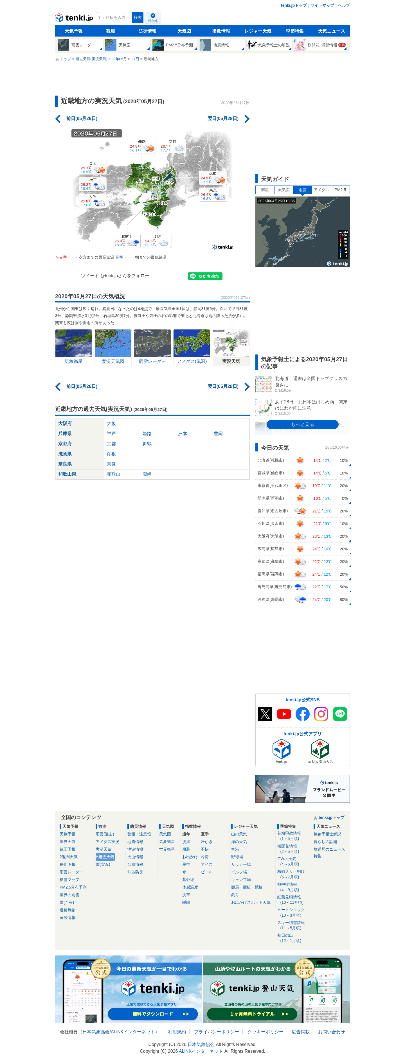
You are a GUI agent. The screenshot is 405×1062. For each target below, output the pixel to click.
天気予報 (74, 31)
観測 (110, 31)
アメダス (321, 189)
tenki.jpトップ (294, 5)
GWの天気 (293, 862)
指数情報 (221, 31)
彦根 (111, 453)
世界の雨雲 (69, 894)
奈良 (111, 464)
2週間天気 (69, 857)
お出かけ (190, 857)
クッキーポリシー (266, 1031)
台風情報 (135, 864)
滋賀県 (65, 453)
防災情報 (147, 31)
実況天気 (103, 849)
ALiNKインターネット (133, 1031)
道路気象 (67, 910)
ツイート (90, 275)
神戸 (111, 433)
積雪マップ (69, 879)
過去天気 (106, 857)
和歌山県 (67, 474)
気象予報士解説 (327, 834)
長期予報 (67, 864)
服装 (186, 849)
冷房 (205, 857)
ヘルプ (344, 5)
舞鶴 (147, 443)
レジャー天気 (257, 31)
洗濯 (186, 841)
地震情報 (135, 841)
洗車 (186, 894)
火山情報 (135, 857)
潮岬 (147, 474)
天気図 (184, 31)
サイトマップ (322, 5)
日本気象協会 (95, 1031)
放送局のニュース (329, 849)
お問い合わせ (331, 1031)
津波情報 (135, 849)
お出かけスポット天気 (251, 902)
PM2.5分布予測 (73, 887)
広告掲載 (301, 1031)
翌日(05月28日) (223, 118)
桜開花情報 (293, 849)
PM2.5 (340, 189)
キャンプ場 (241, 879)
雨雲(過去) (105, 834)
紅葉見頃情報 (293, 900)
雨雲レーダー (71, 872)
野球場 (237, 857)
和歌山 (113, 474)
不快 (205, 849)
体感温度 (190, 887)
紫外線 (188, 879)
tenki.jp (74, 19)
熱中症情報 (293, 887)
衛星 (265, 189)
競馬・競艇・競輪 (247, 887)
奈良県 (65, 464)
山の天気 (239, 834)
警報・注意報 (139, 834)
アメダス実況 (107, 841)
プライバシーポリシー (216, 1031)
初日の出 (293, 938)
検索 (138, 17)
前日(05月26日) (81, 118)
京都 (111, 443)
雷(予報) (67, 902)
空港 (235, 849)
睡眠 (186, 902)
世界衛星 (167, 849)
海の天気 (239, 841)
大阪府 (65, 423)
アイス (207, 864)
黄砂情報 (67, 917)
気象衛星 (167, 841)
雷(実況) (103, 864)
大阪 (111, 423)
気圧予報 (67, 849)
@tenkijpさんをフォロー (125, 275)
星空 (186, 864)
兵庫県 (65, 433)
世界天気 (67, 841)
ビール (207, 872)
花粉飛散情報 (293, 836)
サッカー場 (241, 864)
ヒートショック (293, 912)
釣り (235, 894)
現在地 (153, 20)
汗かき (207, 841)
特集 (317, 856)
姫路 (147, 433)
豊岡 (218, 433)
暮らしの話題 (325, 841)
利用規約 (177, 1031)
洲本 (182, 433)
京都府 (65, 443)
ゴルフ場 (239, 872)
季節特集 (295, 31)
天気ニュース (331, 31)
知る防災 (135, 872)
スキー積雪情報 (293, 925)
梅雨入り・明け (293, 874)
